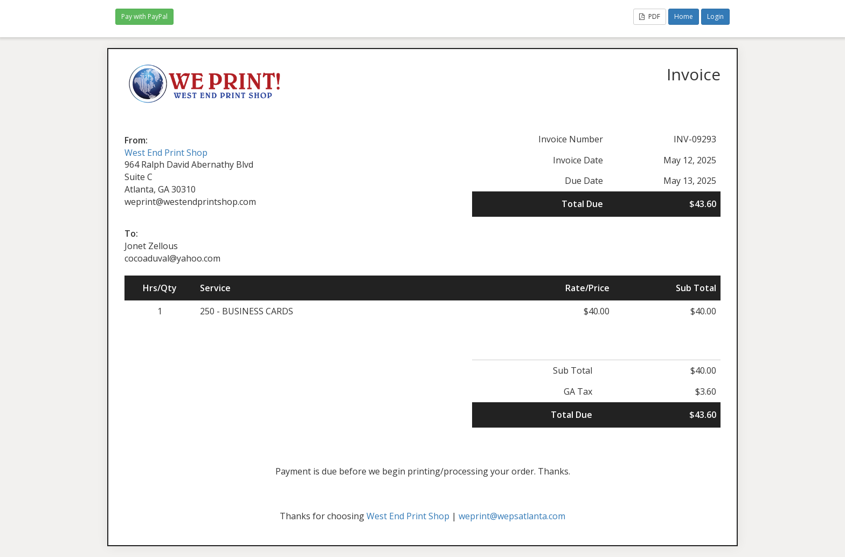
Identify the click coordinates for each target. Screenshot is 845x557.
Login (715, 16)
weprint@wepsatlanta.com (512, 516)
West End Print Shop (165, 153)
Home (683, 16)
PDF (649, 16)
